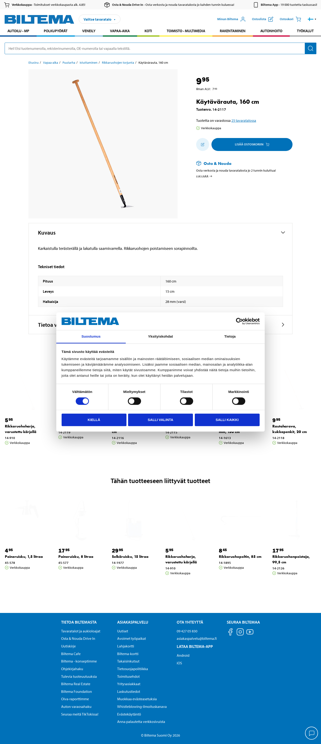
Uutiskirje (68, 646)
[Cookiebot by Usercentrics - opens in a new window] (239, 321)
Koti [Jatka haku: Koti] (148, 30)
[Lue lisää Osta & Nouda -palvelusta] (239, 163)
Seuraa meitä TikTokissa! (79, 714)
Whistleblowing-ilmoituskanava (142, 706)
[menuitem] (18, 31)
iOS (179, 663)
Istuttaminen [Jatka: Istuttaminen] (89, 62)
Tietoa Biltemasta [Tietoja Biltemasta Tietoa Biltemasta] (79, 622)
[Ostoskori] (290, 19)
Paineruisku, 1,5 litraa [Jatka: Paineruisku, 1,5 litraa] (24, 556)
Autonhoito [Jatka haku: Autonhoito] (271, 30)
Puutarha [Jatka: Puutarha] (69, 62)
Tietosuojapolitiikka (132, 668)
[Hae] (310, 48)
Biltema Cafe (71, 653)
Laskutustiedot (128, 691)
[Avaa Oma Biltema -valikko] (231, 19)
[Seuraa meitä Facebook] (230, 632)
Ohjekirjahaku (72, 668)
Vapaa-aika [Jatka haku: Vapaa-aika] (120, 30)
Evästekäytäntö (129, 714)
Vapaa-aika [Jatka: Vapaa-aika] (50, 62)
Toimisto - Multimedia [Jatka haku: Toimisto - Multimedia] (186, 30)
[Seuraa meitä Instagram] (240, 632)
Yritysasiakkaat (128, 683)
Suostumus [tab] (91, 337)
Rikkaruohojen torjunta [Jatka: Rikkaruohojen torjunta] (118, 62)
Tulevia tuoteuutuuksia (79, 676)
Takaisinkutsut (128, 661)
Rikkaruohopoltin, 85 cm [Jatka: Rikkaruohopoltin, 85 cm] (240, 556)
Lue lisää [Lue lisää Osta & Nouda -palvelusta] (204, 176)
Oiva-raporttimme (75, 699)
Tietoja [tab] (230, 337)
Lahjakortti (125, 646)
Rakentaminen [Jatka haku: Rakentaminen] (232, 30)
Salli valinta (160, 420)
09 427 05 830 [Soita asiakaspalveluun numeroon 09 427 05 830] (187, 631)
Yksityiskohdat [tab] (160, 337)
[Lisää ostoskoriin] (202, 144)
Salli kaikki (227, 420)
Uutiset (122, 631)
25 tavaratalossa (243, 120)
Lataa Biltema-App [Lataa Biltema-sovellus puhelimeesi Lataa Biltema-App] (195, 646)
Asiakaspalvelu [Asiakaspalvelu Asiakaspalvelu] (132, 622)
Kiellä (94, 420)
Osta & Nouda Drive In (78, 638)
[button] (312, 19)
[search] (160, 48)
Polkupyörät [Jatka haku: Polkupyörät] (55, 30)
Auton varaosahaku (76, 706)
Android (183, 655)
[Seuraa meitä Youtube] (250, 634)
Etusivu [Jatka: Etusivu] (33, 62)
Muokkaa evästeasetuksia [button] (137, 699)
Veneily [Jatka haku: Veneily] (88, 30)
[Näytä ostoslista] (263, 19)
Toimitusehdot (128, 676)
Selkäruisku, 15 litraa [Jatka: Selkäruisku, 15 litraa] (130, 556)
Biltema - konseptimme (79, 661)
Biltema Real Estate (75, 683)
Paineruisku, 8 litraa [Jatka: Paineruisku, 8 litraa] (75, 556)
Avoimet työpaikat (131, 638)
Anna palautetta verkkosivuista (141, 721)
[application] (311, 733)
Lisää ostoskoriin (252, 144)
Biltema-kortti (127, 653)
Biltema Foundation (76, 691)
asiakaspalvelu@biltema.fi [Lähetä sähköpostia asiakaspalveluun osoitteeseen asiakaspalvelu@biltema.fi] (197, 638)
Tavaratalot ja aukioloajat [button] (80, 631)
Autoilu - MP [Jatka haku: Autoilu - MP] (18, 30)
